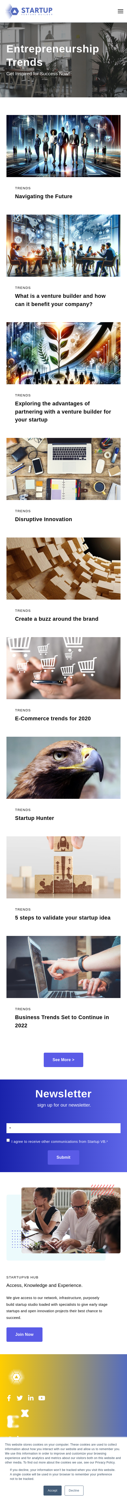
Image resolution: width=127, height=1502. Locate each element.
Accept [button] (52, 1490)
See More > (64, 1060)
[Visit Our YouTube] (42, 1398)
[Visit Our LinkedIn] (31, 1398)
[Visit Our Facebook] (9, 1398)
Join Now (24, 1334)
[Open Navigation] (120, 11)
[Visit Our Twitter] (20, 1398)
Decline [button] (74, 1490)
